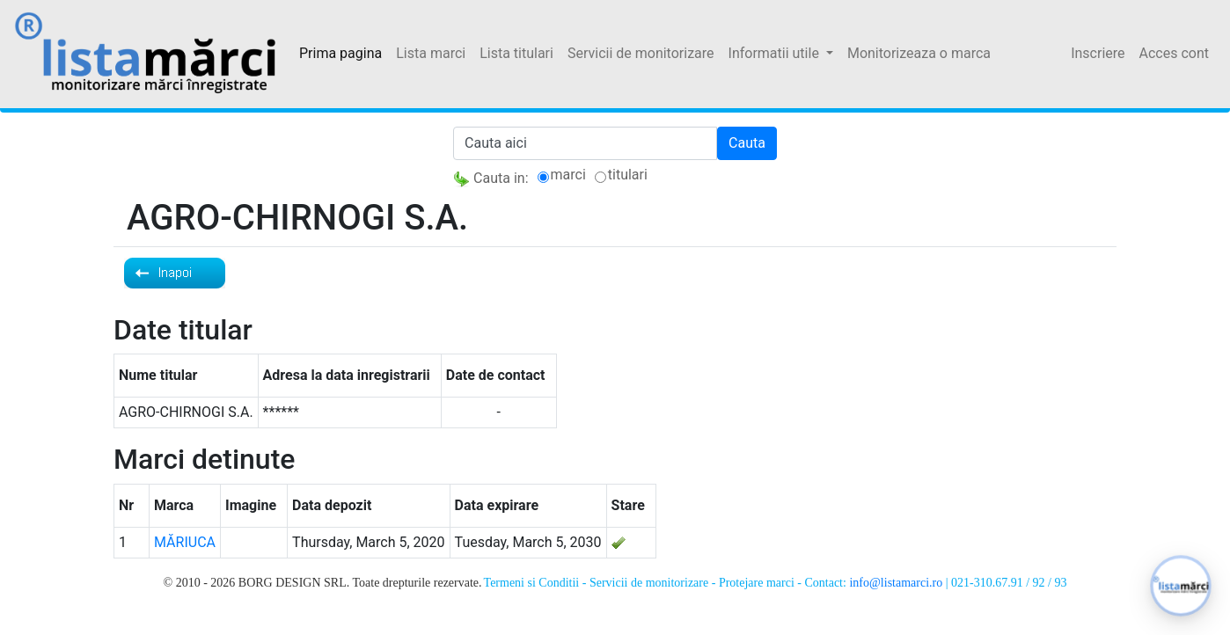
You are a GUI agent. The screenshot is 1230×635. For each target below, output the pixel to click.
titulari (628, 174)
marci (568, 174)
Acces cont (1174, 53)
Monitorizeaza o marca (919, 53)
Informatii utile (775, 53)
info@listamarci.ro (895, 582)
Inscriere (1097, 53)
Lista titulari (516, 53)
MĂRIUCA (185, 542)
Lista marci (430, 53)
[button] (1181, 586)
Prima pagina (340, 53)
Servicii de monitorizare (640, 53)
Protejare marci (756, 582)
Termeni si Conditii (532, 582)
